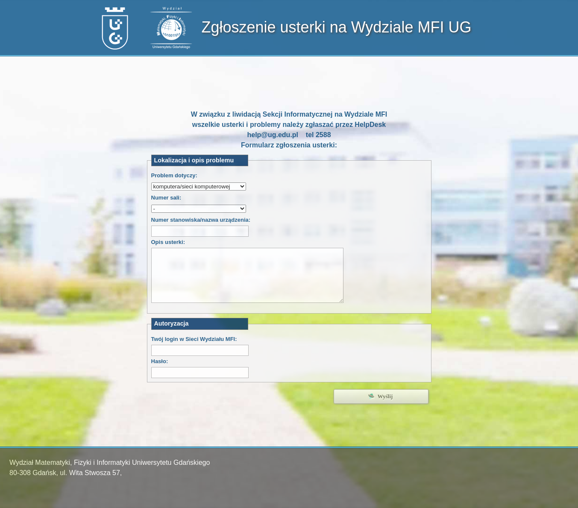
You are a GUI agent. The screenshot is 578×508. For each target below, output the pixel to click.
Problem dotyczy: (174, 175)
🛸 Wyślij (381, 396)
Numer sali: (166, 197)
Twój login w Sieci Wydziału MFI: (194, 339)
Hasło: (159, 361)
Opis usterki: (168, 242)
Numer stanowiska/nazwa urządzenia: (201, 220)
